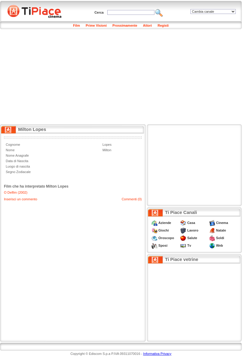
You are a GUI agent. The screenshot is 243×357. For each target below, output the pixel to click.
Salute (192, 238)
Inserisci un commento (20, 199)
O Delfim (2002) (16, 192)
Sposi (162, 245)
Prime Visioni (96, 25)
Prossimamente (124, 25)
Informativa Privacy (157, 353)
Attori (147, 25)
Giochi (163, 230)
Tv (189, 245)
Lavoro (192, 230)
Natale (221, 230)
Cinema (222, 223)
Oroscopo (166, 238)
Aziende (164, 223)
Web (219, 245)
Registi (163, 25)
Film (76, 25)
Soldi (220, 238)
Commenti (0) (132, 199)
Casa (191, 223)
